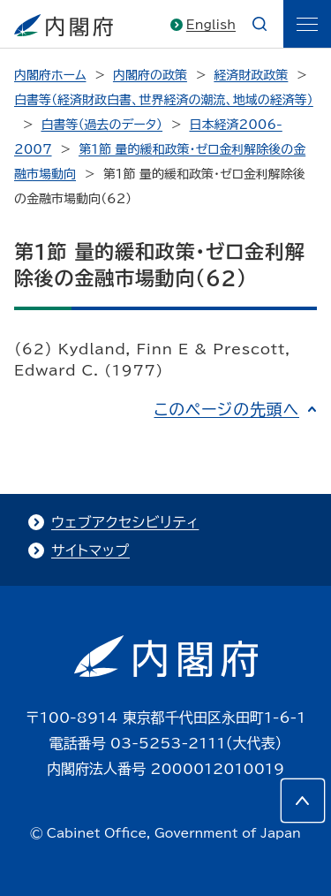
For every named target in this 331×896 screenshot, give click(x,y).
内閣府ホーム (50, 75)
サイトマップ (90, 550)
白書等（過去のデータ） (101, 124)
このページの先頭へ (226, 409)
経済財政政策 (251, 75)
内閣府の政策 (150, 75)
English (211, 25)
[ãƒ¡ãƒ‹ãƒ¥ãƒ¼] (307, 24)
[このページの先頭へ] (303, 800)
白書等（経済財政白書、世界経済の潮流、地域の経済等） (163, 100)
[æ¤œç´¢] (259, 24)
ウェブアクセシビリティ (125, 522)
